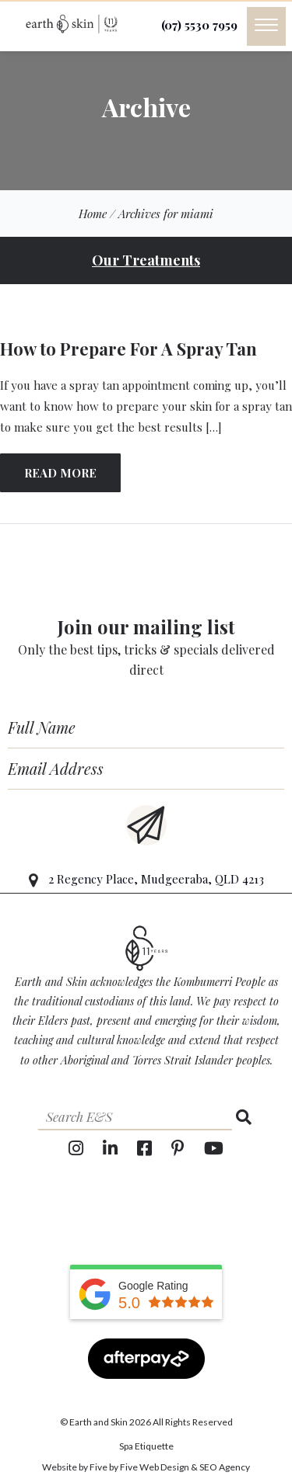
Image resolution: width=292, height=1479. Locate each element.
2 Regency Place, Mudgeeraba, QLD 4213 (156, 879)
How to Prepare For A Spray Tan (128, 348)
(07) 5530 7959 (199, 24)
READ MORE (60, 473)
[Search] (243, 1116)
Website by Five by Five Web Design (115, 1467)
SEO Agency (224, 1467)
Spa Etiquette (146, 1446)
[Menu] (266, 26)
